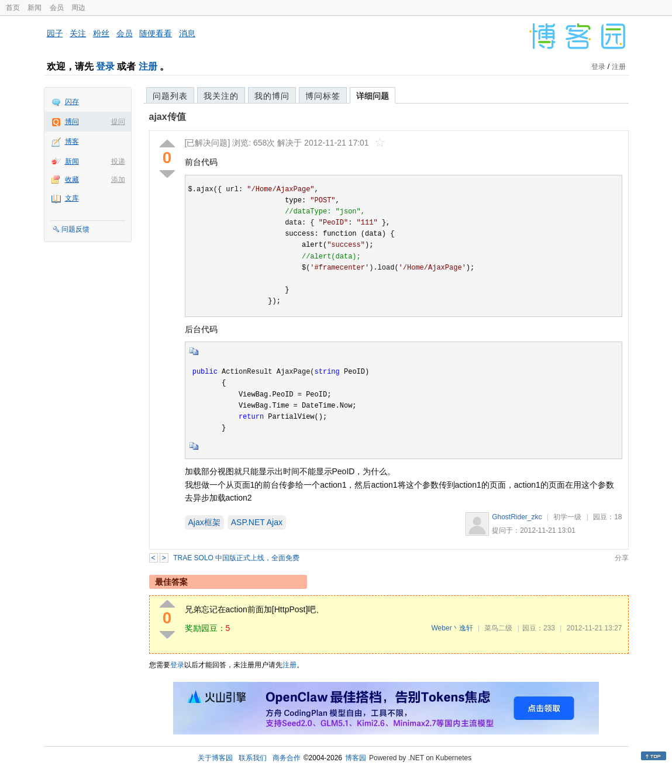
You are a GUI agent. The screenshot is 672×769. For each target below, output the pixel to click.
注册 (148, 66)
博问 (72, 122)
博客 (72, 141)
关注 (78, 33)
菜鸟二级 (498, 628)
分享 (622, 558)
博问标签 (322, 96)
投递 (118, 161)
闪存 (72, 102)
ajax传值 (167, 117)
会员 (57, 8)
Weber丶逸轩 (452, 628)
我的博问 (272, 96)
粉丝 (101, 33)
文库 (72, 198)
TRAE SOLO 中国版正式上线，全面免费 (236, 558)
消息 (187, 33)
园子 (55, 33)
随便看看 (155, 33)
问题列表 (170, 96)
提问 (118, 122)
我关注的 (221, 96)
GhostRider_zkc (517, 517)
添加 (118, 179)
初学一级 (567, 517)
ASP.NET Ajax (256, 522)
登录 (105, 66)
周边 (78, 8)
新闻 (34, 8)
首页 (13, 8)
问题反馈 (75, 229)
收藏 (72, 179)
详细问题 (372, 96)
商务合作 (287, 758)
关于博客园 (215, 758)
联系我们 (253, 758)
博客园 (355, 758)
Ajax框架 (204, 522)
